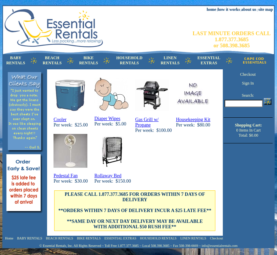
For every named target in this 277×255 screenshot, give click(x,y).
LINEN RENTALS (193, 238)
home (211, 9)
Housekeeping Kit (193, 119)
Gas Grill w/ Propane (146, 122)
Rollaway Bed (108, 175)
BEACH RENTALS (59, 238)
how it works (229, 9)
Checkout (248, 74)
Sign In (248, 83)
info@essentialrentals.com (220, 246)
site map (265, 9)
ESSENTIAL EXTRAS (120, 238)
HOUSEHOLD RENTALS (158, 238)
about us (248, 9)
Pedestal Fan (66, 175)
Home (9, 238)
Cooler (60, 119)
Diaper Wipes (107, 118)
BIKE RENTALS (89, 238)
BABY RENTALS (29, 238)
